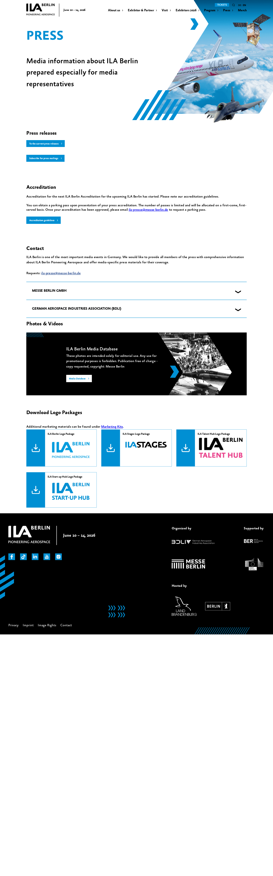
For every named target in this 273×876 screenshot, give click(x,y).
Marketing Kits (112, 427)
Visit (165, 10)
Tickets (222, 5)
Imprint (28, 626)
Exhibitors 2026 (186, 10)
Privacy (13, 626)
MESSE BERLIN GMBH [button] (49, 291)
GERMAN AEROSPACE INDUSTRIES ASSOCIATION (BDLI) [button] (76, 309)
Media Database (77, 379)
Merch (242, 10)
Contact (66, 626)
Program (209, 10)
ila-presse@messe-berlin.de (148, 210)
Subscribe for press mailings (44, 158)
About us (114, 10)
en (244, 5)
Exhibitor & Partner (141, 10)
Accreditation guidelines (42, 220)
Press (226, 10)
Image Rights (47, 626)
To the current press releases (45, 143)
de (239, 5)
